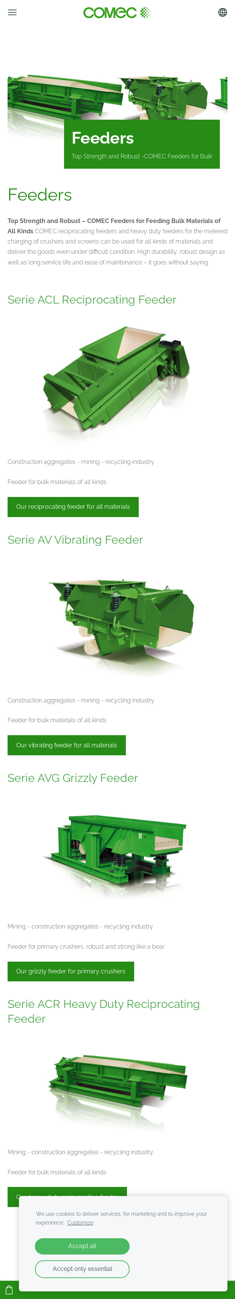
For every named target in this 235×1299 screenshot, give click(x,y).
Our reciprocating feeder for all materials (73, 506)
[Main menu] (12, 12)
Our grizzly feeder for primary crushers (70, 971)
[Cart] (9, 1290)
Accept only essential (82, 1268)
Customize (80, 1222)
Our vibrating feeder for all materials (66, 745)
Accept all (82, 1246)
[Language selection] (222, 12)
